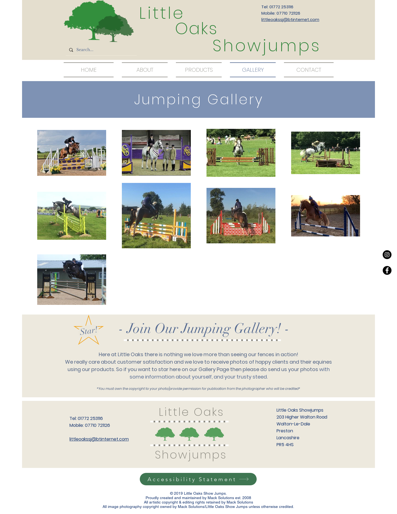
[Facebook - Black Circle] (387, 270)
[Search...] (100, 50)
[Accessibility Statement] (198, 479)
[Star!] (88, 331)
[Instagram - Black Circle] (387, 254)
